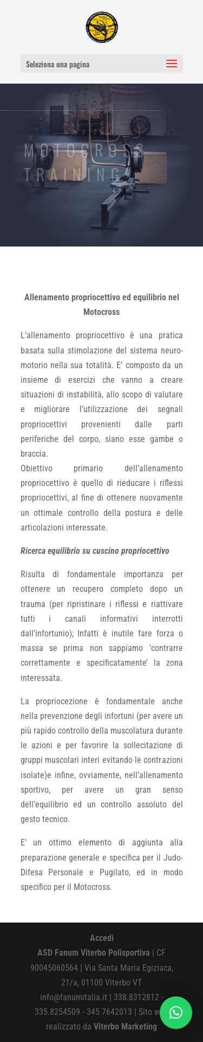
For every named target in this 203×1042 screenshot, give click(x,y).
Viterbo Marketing (125, 1026)
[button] (176, 1012)
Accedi (102, 938)
